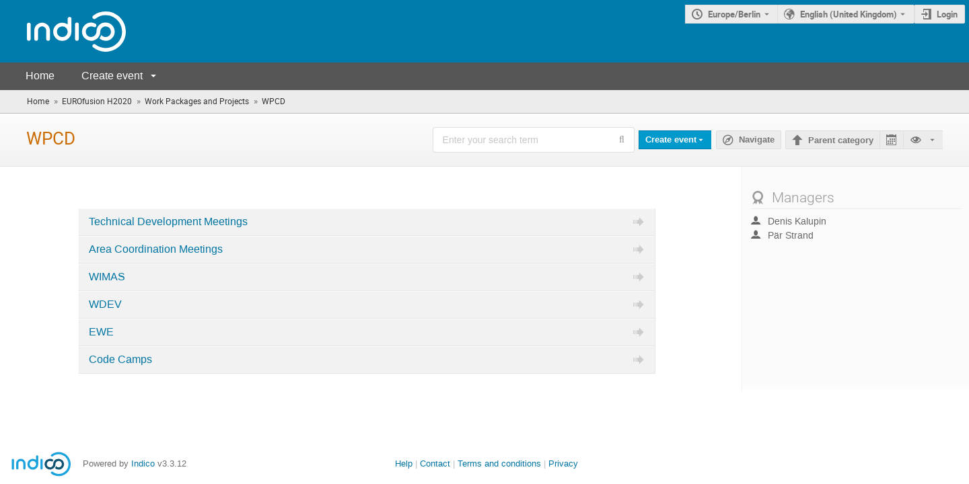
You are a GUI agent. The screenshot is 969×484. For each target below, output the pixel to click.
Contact (435, 463)
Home (40, 76)
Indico (143, 463)
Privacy (563, 463)
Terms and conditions (499, 463)
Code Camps (120, 359)
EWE (101, 332)
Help (403, 463)
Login (947, 14)
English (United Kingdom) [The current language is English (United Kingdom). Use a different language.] (848, 14)
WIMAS (107, 277)
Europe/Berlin (734, 14)
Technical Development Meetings (168, 222)
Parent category (840, 140)
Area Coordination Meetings (156, 249)
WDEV (105, 304)
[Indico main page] (63, 31)
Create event (112, 76)
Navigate (757, 140)
